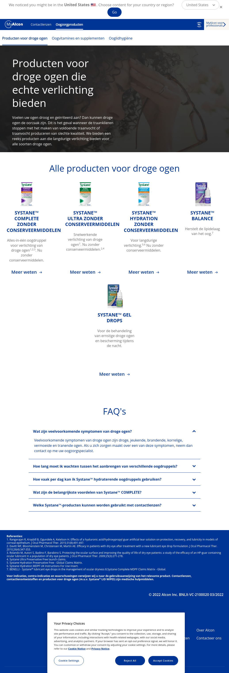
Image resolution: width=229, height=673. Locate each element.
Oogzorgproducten (69, 24)
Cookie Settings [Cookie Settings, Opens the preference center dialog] (69, 660)
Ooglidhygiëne (120, 38)
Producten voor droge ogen (25, 38)
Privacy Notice (100, 648)
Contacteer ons (209, 638)
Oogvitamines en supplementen (78, 38)
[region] (116, 642)
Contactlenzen (41, 24)
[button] (200, 4)
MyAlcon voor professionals (214, 24)
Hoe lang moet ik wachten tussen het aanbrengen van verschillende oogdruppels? (105, 466)
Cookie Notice (77, 648)
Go (114, 12)
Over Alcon (205, 630)
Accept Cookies (163, 660)
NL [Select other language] (199, 24)
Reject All (130, 660)
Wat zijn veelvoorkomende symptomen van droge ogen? (82, 431)
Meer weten (24, 272)
